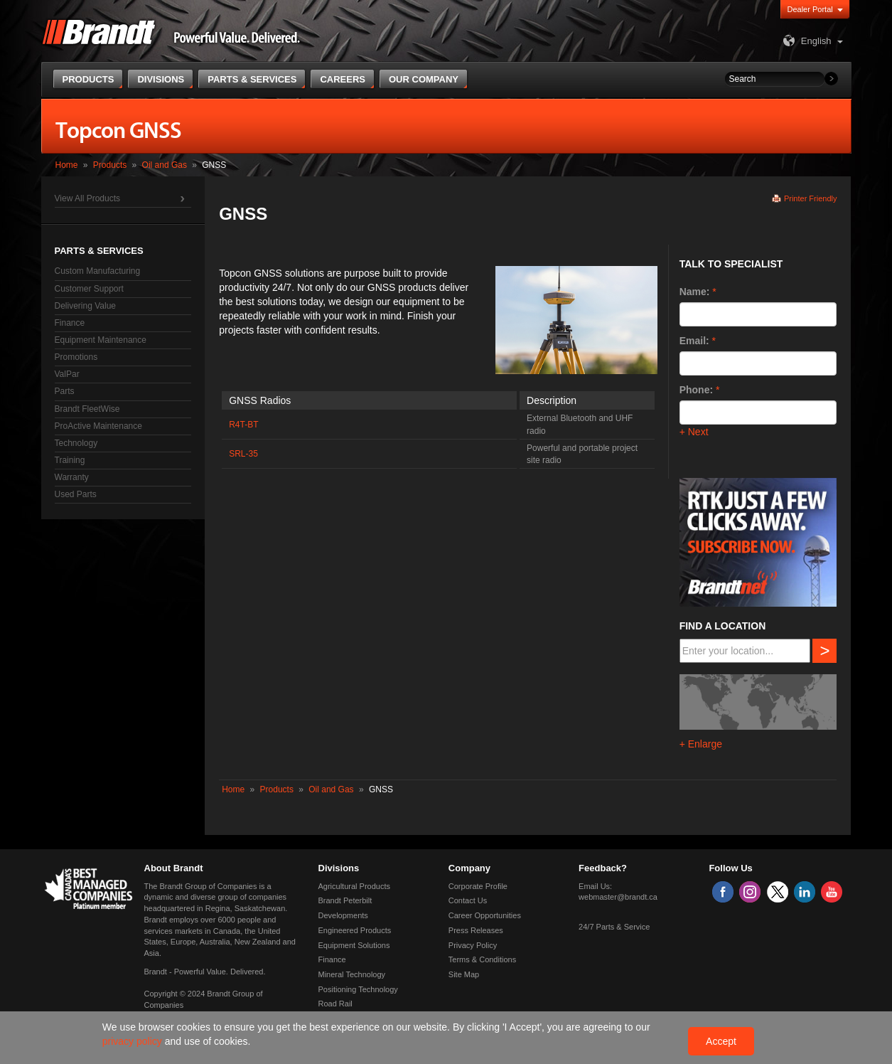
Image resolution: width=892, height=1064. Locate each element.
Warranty (72, 477)
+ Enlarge (700, 744)
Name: (694, 291)
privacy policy (133, 1041)
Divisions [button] (160, 79)
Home (66, 165)
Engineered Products (355, 930)
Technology (76, 443)
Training (70, 460)
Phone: (696, 389)
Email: (694, 340)
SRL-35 (243, 454)
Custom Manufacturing (98, 271)
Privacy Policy (472, 945)
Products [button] (88, 79)
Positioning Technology (358, 989)
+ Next (694, 431)
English (806, 41)
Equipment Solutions (354, 945)
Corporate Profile (477, 886)
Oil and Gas (164, 165)
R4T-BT (243, 425)
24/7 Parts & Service (614, 926)
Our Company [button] (423, 79)
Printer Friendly (810, 198)
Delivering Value (86, 306)
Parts (65, 391)
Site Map (463, 974)
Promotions (76, 357)
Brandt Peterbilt (345, 900)
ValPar (67, 374)
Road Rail (335, 1003)
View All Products (88, 198)
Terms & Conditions (482, 959)
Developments (343, 915)
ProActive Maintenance (98, 426)
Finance (70, 323)
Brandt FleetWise (87, 409)
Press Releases (475, 930)
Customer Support (89, 289)
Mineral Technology (352, 974)
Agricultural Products (354, 886)
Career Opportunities (484, 915)
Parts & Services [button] (252, 79)
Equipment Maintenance (100, 340)
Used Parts (76, 494)
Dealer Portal (810, 9)
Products (110, 165)
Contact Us (467, 900)
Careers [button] (342, 79)
